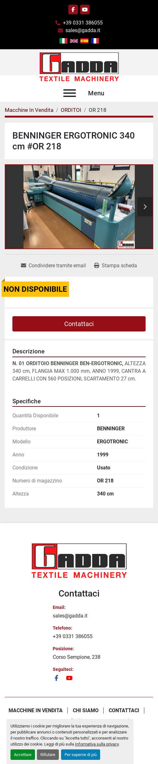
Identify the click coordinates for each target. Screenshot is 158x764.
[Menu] (69, 93)
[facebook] (73, 9)
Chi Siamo (86, 710)
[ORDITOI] (71, 110)
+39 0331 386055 (83, 23)
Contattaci (79, 324)
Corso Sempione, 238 (76, 657)
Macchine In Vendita (36, 710)
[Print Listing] (115, 266)
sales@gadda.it (82, 30)
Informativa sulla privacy (97, 744)
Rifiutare (47, 754)
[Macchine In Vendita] (29, 110)
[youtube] (85, 9)
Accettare (22, 754)
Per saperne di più (81, 754)
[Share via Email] (53, 266)
